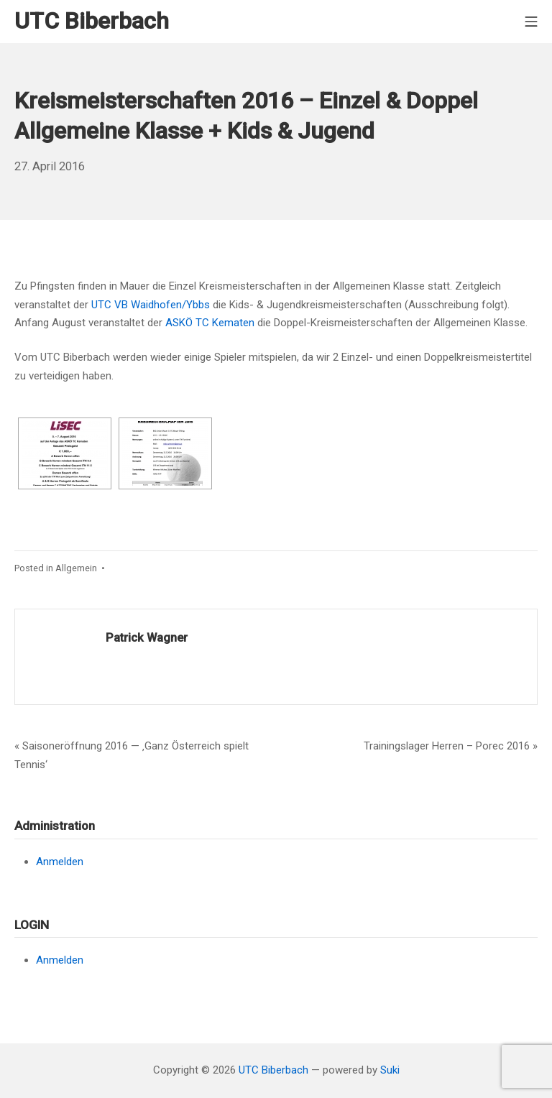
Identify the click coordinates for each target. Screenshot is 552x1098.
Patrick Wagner (147, 638)
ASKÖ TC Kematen (209, 322)
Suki (390, 1070)
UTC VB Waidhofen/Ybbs (150, 304)
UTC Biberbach (273, 1070)
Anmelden (59, 861)
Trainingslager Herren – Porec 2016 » (451, 745)
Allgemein (76, 568)
